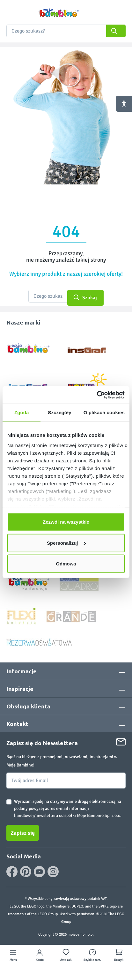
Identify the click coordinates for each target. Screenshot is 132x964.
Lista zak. (66, 960)
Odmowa (66, 563)
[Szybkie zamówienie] (92, 954)
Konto (40, 960)
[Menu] (13, 954)
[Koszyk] (118, 954)
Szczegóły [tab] (59, 412)
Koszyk (118, 960)
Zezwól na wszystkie (66, 522)
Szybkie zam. (92, 960)
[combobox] (66, 31)
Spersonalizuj (66, 542)
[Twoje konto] (39, 954)
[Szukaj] (116, 31)
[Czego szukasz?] (48, 296)
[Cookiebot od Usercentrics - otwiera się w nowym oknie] (97, 395)
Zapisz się (23, 832)
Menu (13, 960)
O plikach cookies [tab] (104, 412)
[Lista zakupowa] (66, 954)
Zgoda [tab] (21, 412)
